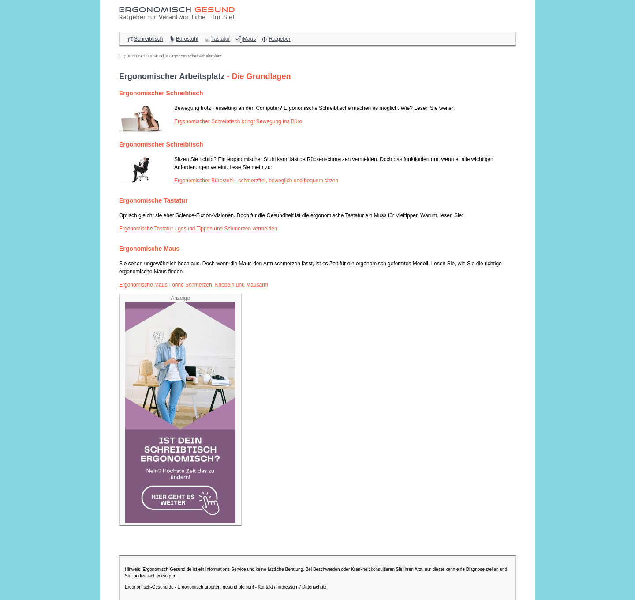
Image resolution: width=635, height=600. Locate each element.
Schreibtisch (144, 39)
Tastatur (216, 39)
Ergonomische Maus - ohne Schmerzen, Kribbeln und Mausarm (193, 285)
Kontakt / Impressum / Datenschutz (292, 587)
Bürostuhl (183, 39)
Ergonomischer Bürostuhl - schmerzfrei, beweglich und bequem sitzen (256, 180)
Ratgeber (275, 39)
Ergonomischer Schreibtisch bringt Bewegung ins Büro (238, 121)
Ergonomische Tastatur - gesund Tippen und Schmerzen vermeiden (198, 229)
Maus (245, 39)
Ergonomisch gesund (141, 55)
